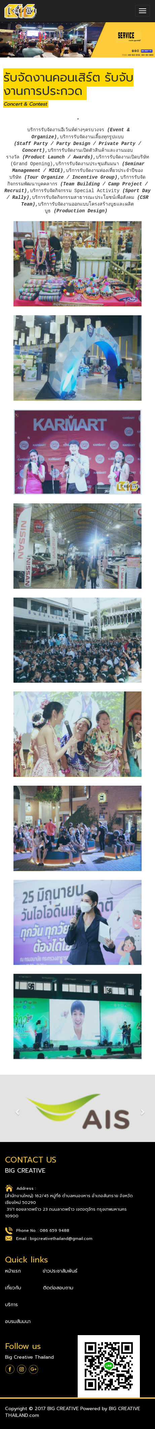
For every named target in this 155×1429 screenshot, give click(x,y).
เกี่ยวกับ (14, 1287)
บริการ (11, 1304)
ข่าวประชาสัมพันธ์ (60, 1271)
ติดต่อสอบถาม (58, 1287)
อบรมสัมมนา (18, 1321)
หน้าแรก (14, 1271)
